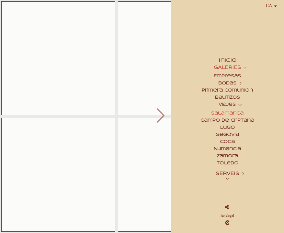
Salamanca (227, 113)
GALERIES (227, 67)
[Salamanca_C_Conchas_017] (58, 174)
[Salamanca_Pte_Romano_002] (58, 58)
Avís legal (227, 215)
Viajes (227, 105)
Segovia (227, 135)
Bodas (227, 83)
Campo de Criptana (227, 120)
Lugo (227, 128)
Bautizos (227, 97)
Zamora (227, 156)
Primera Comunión (227, 90)
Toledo (227, 163)
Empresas (227, 76)
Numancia (227, 149)
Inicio (227, 60)
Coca (227, 142)
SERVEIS (227, 174)
